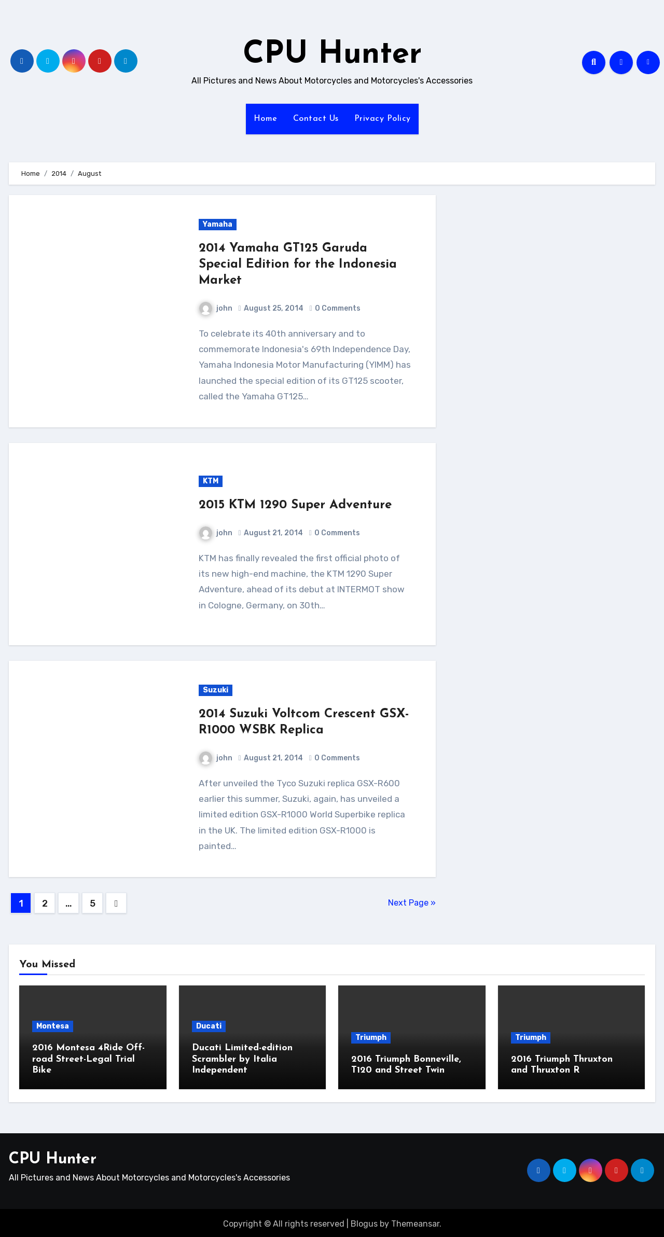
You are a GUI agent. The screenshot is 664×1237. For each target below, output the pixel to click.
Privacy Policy (382, 119)
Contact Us (316, 119)
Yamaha (217, 224)
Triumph (370, 1037)
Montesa (52, 1026)
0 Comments (338, 308)
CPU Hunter (332, 55)
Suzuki (215, 690)
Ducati (209, 1026)
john (215, 308)
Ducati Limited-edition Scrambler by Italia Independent (242, 1059)
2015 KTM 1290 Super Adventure (295, 505)
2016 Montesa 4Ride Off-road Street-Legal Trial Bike (88, 1059)
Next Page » (412, 903)
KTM (210, 481)
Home (266, 119)
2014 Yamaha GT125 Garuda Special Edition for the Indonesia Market (298, 264)
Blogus (364, 1221)
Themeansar (415, 1221)
